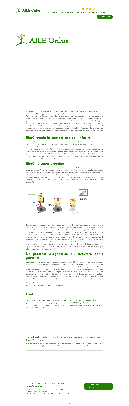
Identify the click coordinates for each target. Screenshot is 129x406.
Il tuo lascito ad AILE (106, 38)
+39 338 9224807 (52, 394)
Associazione (51, 12)
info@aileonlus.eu (37, 394)
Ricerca (80, 12)
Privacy (61, 394)
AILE (29, 343)
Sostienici (105, 12)
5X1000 (110, 34)
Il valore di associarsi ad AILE (86, 41)
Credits (68, 394)
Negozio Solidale (93, 38)
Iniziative (92, 12)
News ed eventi (101, 8)
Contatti (109, 8)
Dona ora (105, 17)
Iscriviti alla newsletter (94, 386)
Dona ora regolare (106, 44)
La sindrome (67, 12)
